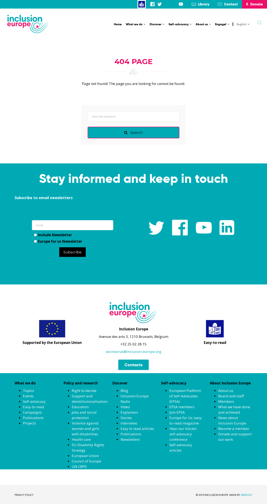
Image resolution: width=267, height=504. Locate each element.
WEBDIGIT (246, 495)
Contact (231, 4)
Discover (157, 24)
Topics (28, 390)
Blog (124, 390)
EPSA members (181, 406)
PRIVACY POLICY (24, 495)
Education (80, 406)
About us (203, 24)
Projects (29, 423)
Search (133, 132)
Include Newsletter (53, 234)
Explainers (129, 412)
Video (125, 406)
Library (203, 4)
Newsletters (130, 439)
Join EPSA (177, 412)
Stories (126, 417)
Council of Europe (86, 461)
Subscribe (72, 252)
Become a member (233, 428)
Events (28, 396)
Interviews (129, 423)
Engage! (222, 24)
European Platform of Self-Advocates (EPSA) (185, 396)
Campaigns (32, 412)
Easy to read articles (137, 428)
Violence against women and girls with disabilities (85, 428)
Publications (33, 417)
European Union (85, 455)
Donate (254, 4)
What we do (135, 24)
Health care (81, 439)
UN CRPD (79, 466)
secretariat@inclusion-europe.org (133, 351)
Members (226, 401)
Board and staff (231, 396)
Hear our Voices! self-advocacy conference (182, 434)
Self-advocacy (180, 24)
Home (118, 24)
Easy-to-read (33, 406)
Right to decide (84, 390)
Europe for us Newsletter (58, 241)
